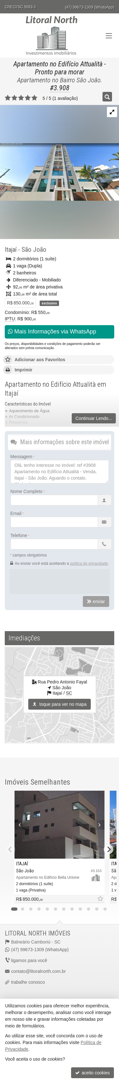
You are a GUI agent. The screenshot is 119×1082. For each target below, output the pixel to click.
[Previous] (18, 825)
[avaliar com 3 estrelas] (21, 98)
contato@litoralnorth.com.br (38, 971)
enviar (96, 601)
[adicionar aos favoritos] (100, 899)
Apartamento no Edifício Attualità (57, 64)
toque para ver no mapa (59, 704)
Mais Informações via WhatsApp (52, 331)
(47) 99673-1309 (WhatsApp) (89, 7)
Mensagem (21, 456)
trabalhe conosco (28, 982)
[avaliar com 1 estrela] (8, 98)
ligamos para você (29, 960)
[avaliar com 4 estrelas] (28, 98)
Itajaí (11, 249)
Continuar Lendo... (94, 418)
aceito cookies (92, 1072)
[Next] (101, 825)
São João (34, 249)
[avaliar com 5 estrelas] (34, 98)
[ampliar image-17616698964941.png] (59, 152)
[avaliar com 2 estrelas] (14, 98)
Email (16, 513)
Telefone (18, 535)
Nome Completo (26, 491)
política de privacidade (89, 563)
